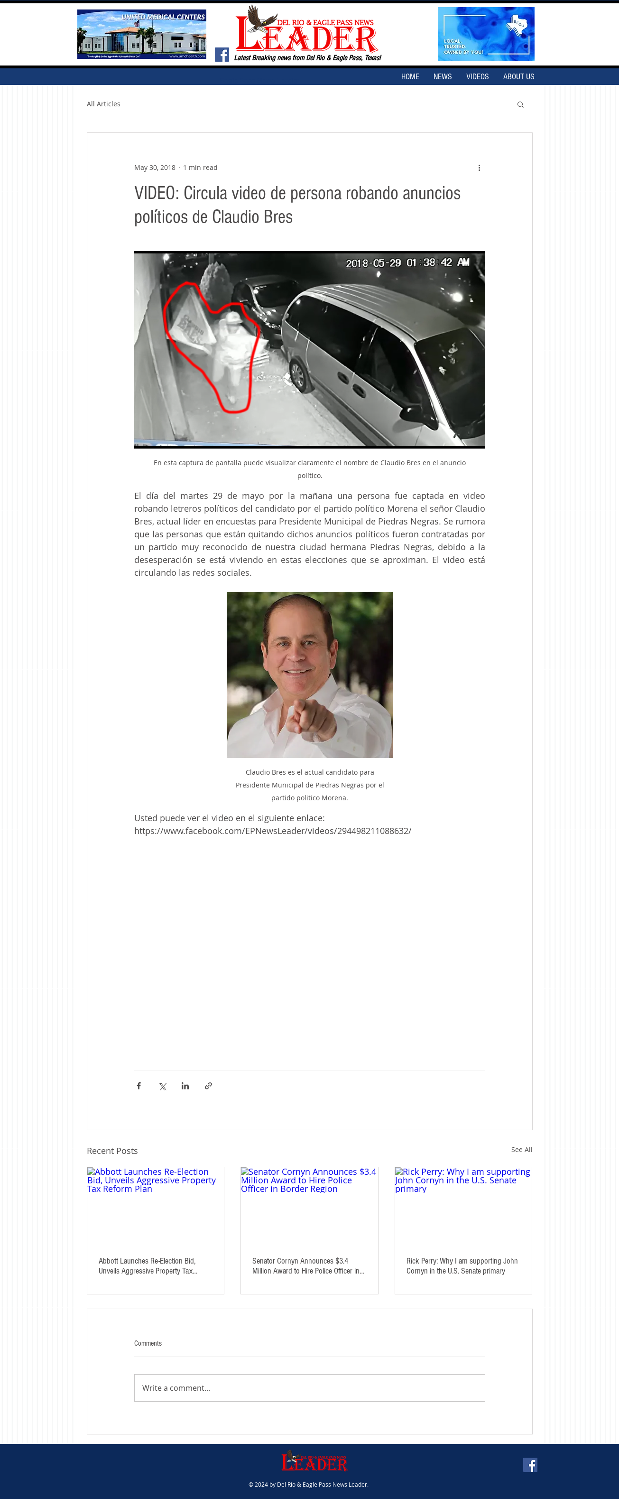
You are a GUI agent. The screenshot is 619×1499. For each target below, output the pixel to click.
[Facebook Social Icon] (222, 54)
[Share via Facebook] (138, 1085)
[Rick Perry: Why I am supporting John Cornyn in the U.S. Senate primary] (463, 1205)
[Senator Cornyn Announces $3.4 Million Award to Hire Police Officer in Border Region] (309, 1205)
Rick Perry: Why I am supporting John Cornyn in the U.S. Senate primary (462, 1266)
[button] (520, 104)
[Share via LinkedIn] (185, 1085)
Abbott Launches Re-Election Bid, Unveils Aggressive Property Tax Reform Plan (147, 1266)
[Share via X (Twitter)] (161, 1085)
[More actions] (479, 167)
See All (522, 1149)
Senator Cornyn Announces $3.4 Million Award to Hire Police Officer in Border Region (306, 1266)
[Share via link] (208, 1085)
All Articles (103, 103)
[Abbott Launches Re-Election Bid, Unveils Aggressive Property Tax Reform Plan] (155, 1205)
